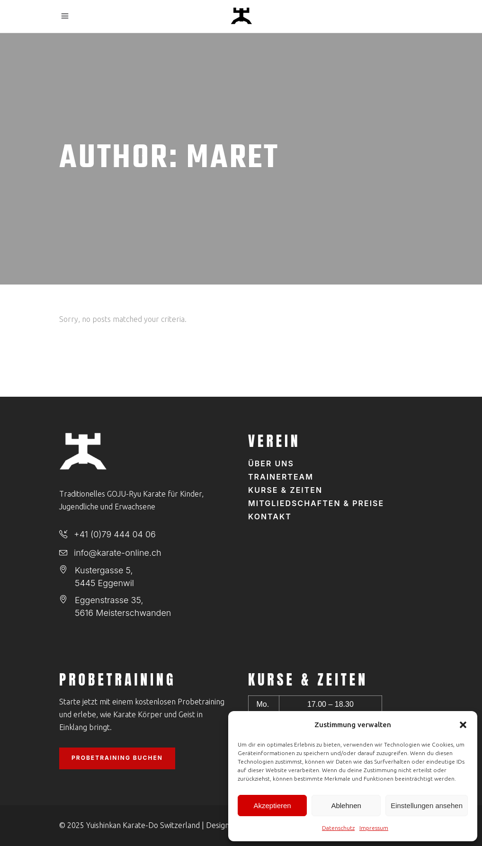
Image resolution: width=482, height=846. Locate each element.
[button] (463, 725)
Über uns (271, 463)
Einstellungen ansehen (427, 805)
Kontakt (270, 516)
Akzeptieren (272, 805)
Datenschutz (338, 828)
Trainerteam (280, 476)
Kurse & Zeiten (285, 490)
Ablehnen (346, 805)
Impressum (373, 828)
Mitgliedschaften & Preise (316, 503)
